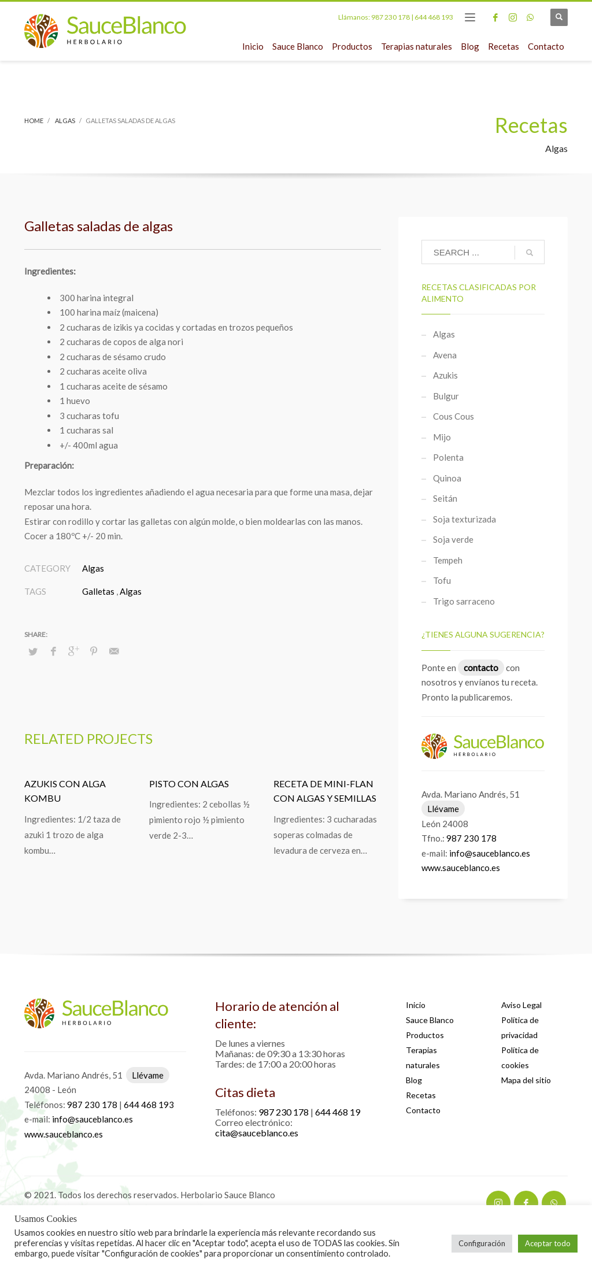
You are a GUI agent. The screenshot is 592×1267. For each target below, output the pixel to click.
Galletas (98, 591)
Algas (93, 568)
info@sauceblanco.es (489, 853)
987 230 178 (390, 17)
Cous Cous (453, 416)
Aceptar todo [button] (548, 1243)
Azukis (445, 375)
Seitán (445, 498)
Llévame (443, 808)
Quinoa (447, 478)
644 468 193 (434, 17)
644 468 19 (337, 1111)
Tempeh (447, 560)
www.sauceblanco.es (460, 867)
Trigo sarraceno (464, 601)
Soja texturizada (464, 519)
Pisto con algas (189, 783)
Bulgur (446, 396)
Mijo (442, 437)
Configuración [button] (481, 1243)
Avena (445, 355)
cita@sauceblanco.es (256, 1132)
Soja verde (453, 539)
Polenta (448, 457)
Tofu (442, 580)
